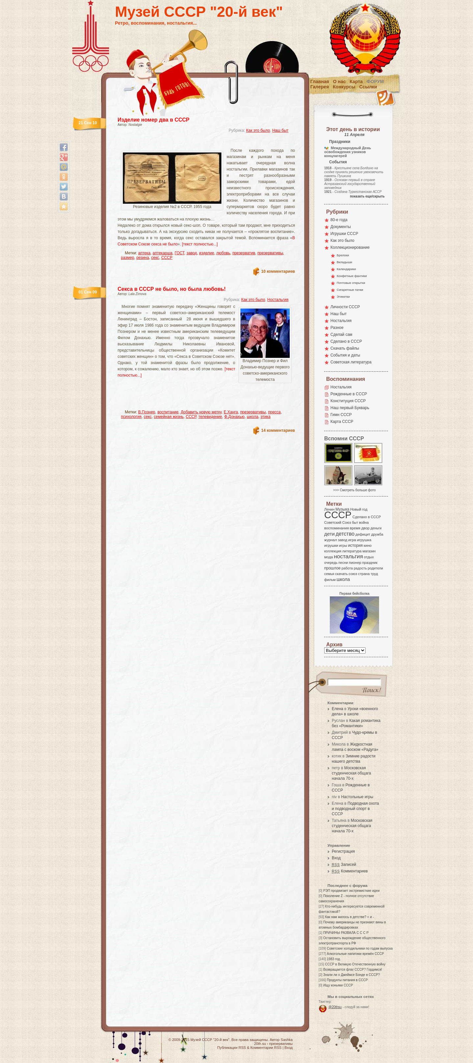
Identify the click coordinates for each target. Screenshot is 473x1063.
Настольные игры (357, 797)
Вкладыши (344, 262)
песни (343, 563)
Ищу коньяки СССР (338, 985)
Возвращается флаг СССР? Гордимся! (352, 969)
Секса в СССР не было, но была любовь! (172, 289)
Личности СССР (345, 307)
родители (375, 568)
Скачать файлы (344, 348)
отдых (369, 557)
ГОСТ (179, 253)
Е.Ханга (231, 412)
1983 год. (334, 959)
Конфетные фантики (352, 276)
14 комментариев (278, 430)
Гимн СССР (341, 414)
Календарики (346, 269)
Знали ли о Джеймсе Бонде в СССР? (351, 975)
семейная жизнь (169, 416)
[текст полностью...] (200, 244)
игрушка (364, 540)
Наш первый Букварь (349, 407)
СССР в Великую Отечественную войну (355, 964)
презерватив (243, 253)
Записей (344, 864)
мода (328, 557)
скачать (341, 574)
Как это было (258, 130)
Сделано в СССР (346, 341)
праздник (369, 563)
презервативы (270, 253)
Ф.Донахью (234, 416)
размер (127, 257)
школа (252, 416)
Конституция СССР (348, 401)
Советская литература (351, 362)
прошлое (332, 568)
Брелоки (343, 255)
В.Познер (146, 412)
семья (329, 574)
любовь (223, 253)
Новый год (358, 509)
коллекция (332, 551)
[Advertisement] (198, 143)
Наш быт (280, 130)
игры (343, 545)
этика (265, 416)
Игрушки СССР (344, 233)
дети (329, 534)
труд (374, 574)
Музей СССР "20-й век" (199, 11)
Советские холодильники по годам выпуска (360, 948)
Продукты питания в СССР (347, 980)
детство (345, 534)
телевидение (210, 416)
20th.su (260, 1044)
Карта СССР (341, 421)
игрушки (331, 545)
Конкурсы (344, 86)
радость (360, 568)
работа (347, 568)
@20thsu (335, 1007)
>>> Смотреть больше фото (354, 490)
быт (355, 522)
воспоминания (336, 528)
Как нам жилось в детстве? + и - (349, 917)
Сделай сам (341, 334)
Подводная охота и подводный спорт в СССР (355, 808)
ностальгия (348, 556)
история (355, 545)
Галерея (319, 86)
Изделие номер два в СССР (154, 120)
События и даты (345, 355)
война (364, 522)
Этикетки (343, 296)
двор (365, 528)
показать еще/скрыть (367, 196)
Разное (337, 327)
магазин (368, 551)
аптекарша (162, 253)
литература (352, 551)
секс (155, 257)
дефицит (362, 534)
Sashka (287, 1040)
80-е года (339, 220)
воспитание (167, 412)
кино (368, 545)
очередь (331, 563)
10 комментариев (278, 271)
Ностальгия (277, 299)
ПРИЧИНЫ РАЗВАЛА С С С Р (346, 933)
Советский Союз (337, 522)
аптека (144, 253)
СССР (166, 257)
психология (131, 416)
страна (364, 574)
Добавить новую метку (201, 412)
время (355, 528)
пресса (274, 412)
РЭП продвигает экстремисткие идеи (351, 890)
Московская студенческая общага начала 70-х (351, 773)
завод (192, 253)
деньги (376, 528)
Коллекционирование (350, 247)
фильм (330, 580)
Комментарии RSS (266, 1048)
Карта (356, 81)
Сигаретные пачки (350, 289)
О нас (339, 81)
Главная (319, 81)
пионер (355, 563)
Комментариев (350, 871)
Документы (340, 226)
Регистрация (343, 851)
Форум (375, 81)
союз (353, 574)
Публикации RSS (231, 1048)
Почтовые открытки (351, 283)
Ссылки (368, 86)
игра (352, 540)
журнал (330, 540)
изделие (206, 253)
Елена (337, 708)
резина (142, 257)
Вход (336, 858)
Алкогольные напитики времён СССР (355, 954)
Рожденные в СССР (348, 394)
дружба (377, 534)
